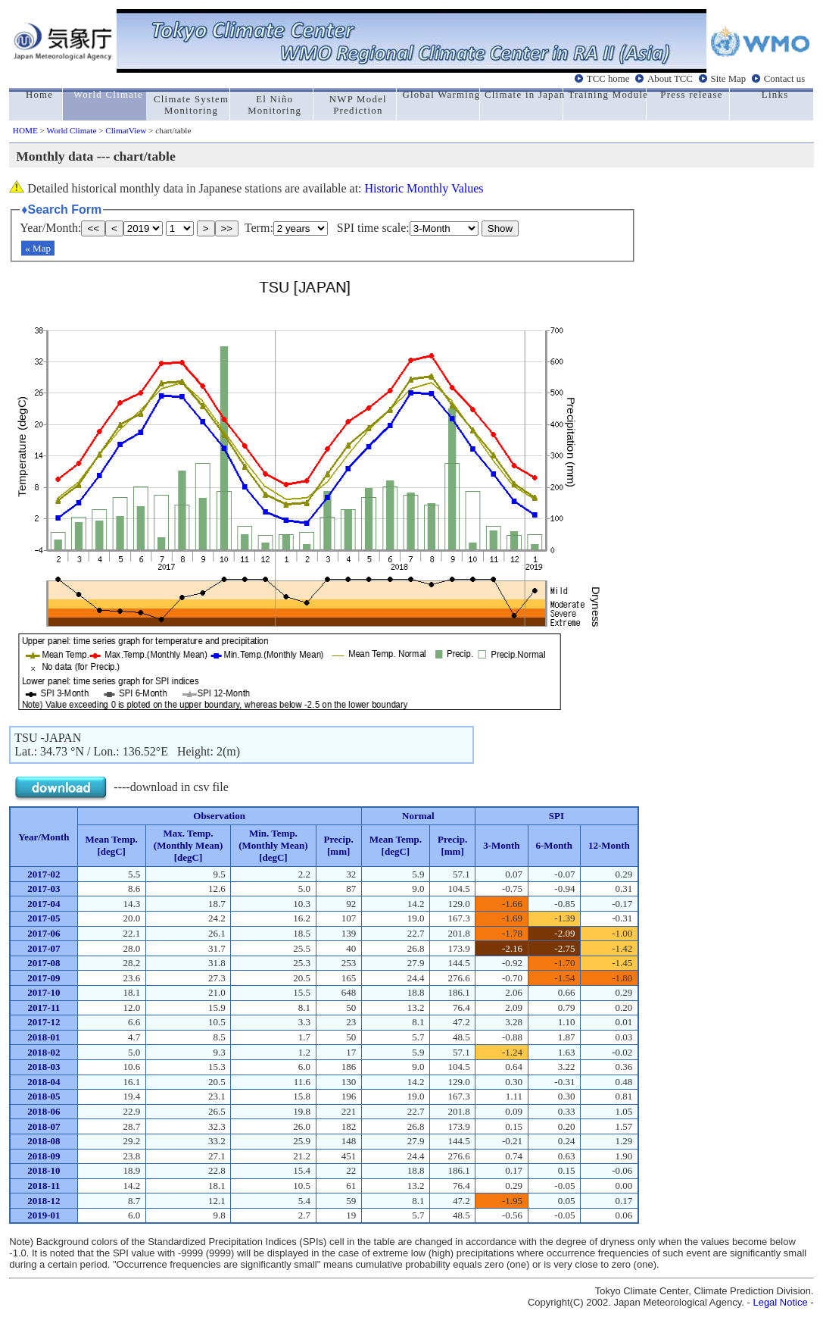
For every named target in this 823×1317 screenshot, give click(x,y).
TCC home (608, 78)
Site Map (729, 78)
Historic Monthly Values (424, 188)
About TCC (670, 78)
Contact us (784, 78)
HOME (25, 130)
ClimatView (125, 130)
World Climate (71, 130)
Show (500, 228)
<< (93, 228)
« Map (38, 248)
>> (227, 228)
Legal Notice (780, 1302)
